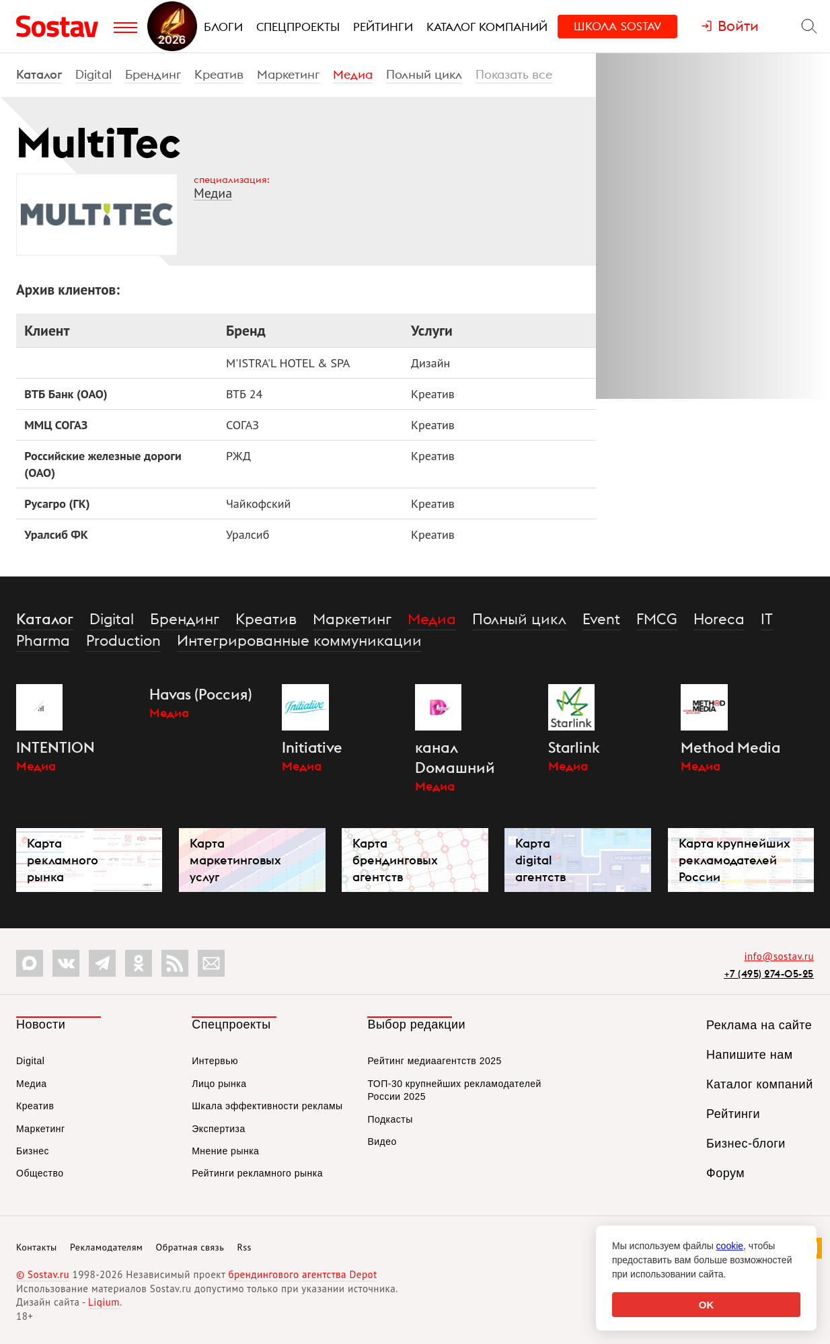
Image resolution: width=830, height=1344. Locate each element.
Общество (40, 1173)
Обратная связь (190, 1247)
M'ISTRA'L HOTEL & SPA (288, 363)
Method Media (730, 747)
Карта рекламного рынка (62, 860)
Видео (381, 1141)
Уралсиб (247, 534)
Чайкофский (258, 503)
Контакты (36, 1247)
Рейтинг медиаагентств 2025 (434, 1060)
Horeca (719, 618)
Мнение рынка (225, 1151)
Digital (93, 74)
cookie (729, 1245)
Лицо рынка (219, 1083)
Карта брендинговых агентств (395, 860)
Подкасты (389, 1119)
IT (767, 618)
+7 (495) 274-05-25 (769, 973)
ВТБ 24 (244, 394)
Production (123, 640)
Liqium (104, 1302)
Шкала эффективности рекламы (267, 1105)
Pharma (43, 640)
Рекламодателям (106, 1247)
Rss (244, 1247)
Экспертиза (219, 1128)
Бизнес (32, 1151)
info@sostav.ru (779, 956)
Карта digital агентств (540, 860)
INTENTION (55, 747)
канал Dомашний (455, 757)
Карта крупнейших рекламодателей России (734, 860)
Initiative (312, 747)
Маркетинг (288, 74)
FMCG (656, 618)
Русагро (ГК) (56, 503)
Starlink (574, 747)
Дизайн (430, 363)
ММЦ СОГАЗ (55, 425)
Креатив (218, 74)
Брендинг (153, 74)
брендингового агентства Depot (302, 1274)
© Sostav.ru (42, 1274)
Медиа (353, 74)
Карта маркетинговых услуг (235, 860)
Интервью (215, 1060)
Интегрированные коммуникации (299, 640)
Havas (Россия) (200, 694)
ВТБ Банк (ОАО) (65, 394)
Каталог (39, 74)
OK (706, 1304)
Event (601, 618)
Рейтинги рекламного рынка (257, 1173)
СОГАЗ (242, 425)
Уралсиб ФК (56, 534)
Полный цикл (424, 74)
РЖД (238, 455)
